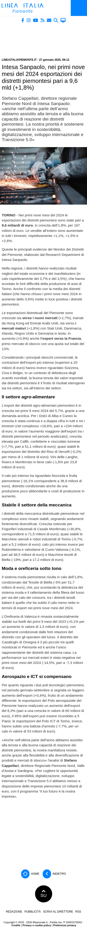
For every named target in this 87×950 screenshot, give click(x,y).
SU (43, 894)
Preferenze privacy (64, 925)
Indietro (54, 873)
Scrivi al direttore (58, 911)
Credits (15, 925)
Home (30, 873)
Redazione (14, 911)
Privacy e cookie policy (37, 925)
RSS (78, 911)
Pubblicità (32, 911)
